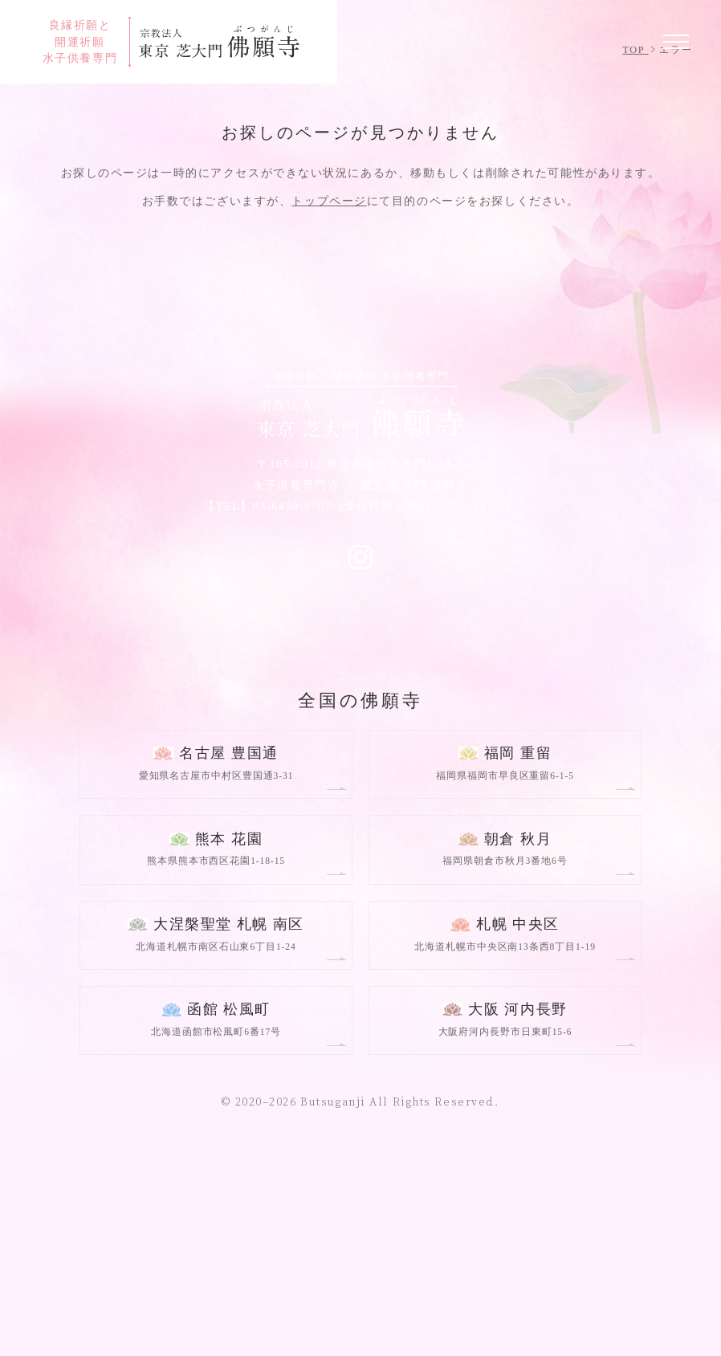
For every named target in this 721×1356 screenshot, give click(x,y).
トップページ (328, 399)
